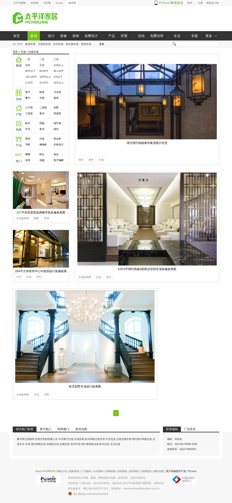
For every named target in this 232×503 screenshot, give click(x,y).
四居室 (57, 113)
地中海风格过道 (90, 444)
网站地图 (159, 471)
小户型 (29, 107)
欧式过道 (104, 444)
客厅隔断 (59, 160)
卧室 (41, 92)
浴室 (27, 160)
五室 (41, 65)
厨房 (56, 98)
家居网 (72, 2)
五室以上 (59, 65)
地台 (56, 154)
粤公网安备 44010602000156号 (88, 494)
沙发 (41, 138)
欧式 (27, 123)
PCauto (59, 2)
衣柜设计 (59, 144)
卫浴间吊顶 (44, 44)
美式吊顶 (76, 444)
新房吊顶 (86, 44)
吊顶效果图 (84, 277)
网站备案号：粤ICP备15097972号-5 (88, 488)
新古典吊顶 (72, 44)
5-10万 (29, 82)
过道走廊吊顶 (123, 439)
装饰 (75, 36)
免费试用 (156, 36)
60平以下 (30, 71)
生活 (177, 36)
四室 (27, 65)
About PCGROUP (45, 471)
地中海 (57, 123)
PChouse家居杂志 (171, 2)
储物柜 (43, 144)
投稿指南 (111, 471)
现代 (56, 129)
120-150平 (31, 76)
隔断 (36, 218)
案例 (33, 36)
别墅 (56, 107)
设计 (51, 36)
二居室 (43, 107)
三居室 (29, 113)
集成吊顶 (30, 44)
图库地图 (81, 429)
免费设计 (91, 36)
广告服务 (86, 471)
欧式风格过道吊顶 (95, 439)
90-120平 (59, 71)
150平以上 (45, 76)
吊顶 (23, 51)
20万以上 (59, 82)
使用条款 (122, 471)
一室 (27, 59)
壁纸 (27, 138)
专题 (194, 36)
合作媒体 (98, 471)
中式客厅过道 (65, 439)
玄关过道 (115, 444)
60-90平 (43, 71)
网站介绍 (62, 471)
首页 (16, 36)
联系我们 (135, 471)
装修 (63, 36)
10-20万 (43, 82)
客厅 (27, 92)
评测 (124, 36)
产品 (111, 36)
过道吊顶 (33, 51)
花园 (41, 160)
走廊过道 (65, 444)
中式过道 (111, 439)
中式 (27, 129)
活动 (141, 36)
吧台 (41, 154)
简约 (90, 159)
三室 (56, 59)
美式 (41, 129)
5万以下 (58, 76)
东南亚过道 (53, 444)
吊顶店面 (79, 439)
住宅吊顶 (58, 44)
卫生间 (57, 92)
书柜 (27, 144)
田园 (41, 123)
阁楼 (27, 154)
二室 (41, 59)
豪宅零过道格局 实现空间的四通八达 (37, 439)
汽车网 (47, 2)
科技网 (34, 2)
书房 (41, 98)
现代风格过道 (38, 444)
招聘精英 (147, 471)
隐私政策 (74, 471)
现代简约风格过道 (142, 439)
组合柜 (57, 138)
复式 (41, 113)
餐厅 (27, 98)
